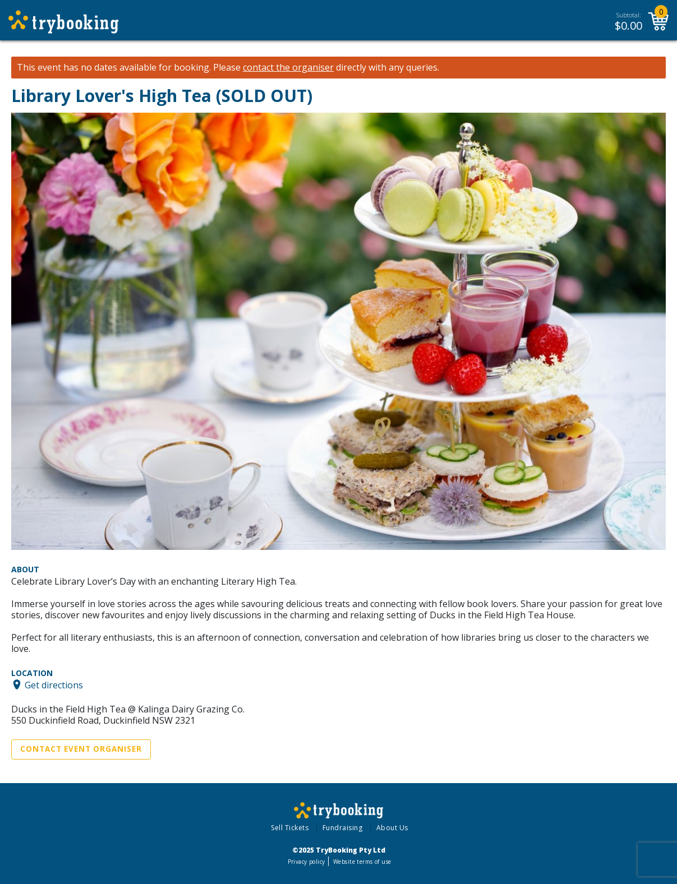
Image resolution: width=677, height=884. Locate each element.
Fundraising (343, 827)
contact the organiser (288, 67)
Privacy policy (306, 862)
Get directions (54, 684)
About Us (392, 827)
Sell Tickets (289, 827)
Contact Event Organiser (81, 749)
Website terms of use (362, 862)
